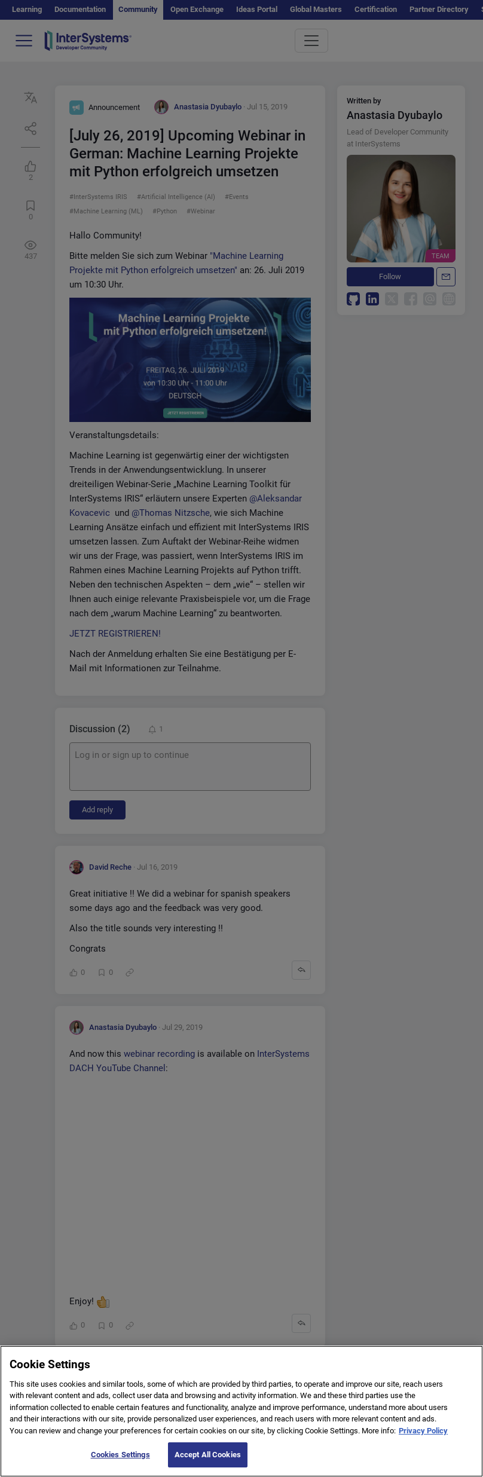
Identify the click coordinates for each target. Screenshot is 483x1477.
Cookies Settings (120, 1464)
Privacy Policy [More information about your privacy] (423, 1440)
